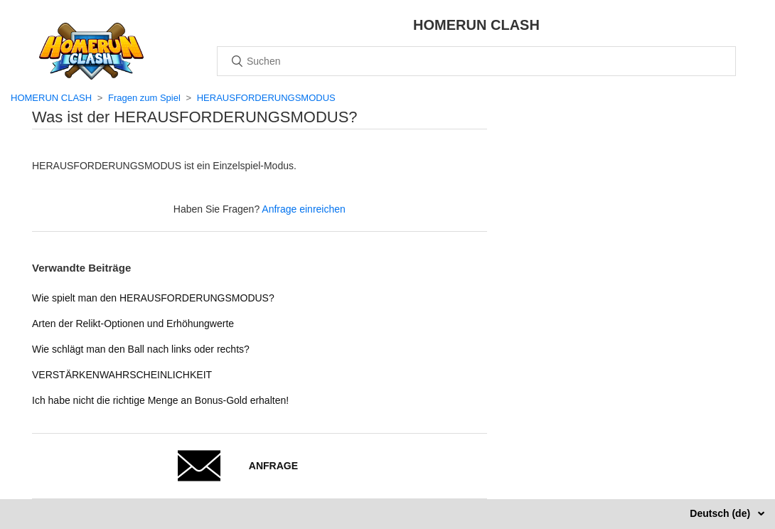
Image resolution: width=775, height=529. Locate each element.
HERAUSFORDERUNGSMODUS (266, 97)
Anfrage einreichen (304, 209)
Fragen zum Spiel (144, 97)
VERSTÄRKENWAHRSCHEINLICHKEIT (122, 374)
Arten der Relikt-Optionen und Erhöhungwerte (133, 323)
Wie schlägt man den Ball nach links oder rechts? (141, 349)
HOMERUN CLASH (51, 97)
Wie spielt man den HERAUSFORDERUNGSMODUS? (153, 298)
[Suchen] (476, 61)
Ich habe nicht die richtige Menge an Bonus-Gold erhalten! (160, 400)
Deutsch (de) (721, 513)
